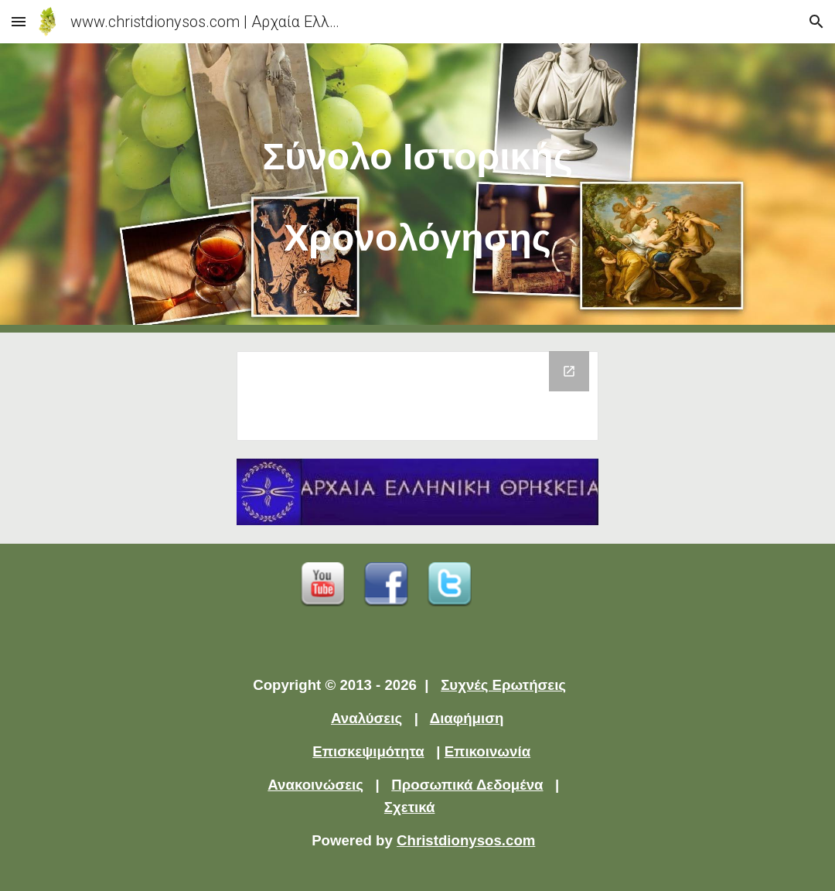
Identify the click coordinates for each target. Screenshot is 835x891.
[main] (417, 188)
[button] (18, 21)
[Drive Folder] (417, 396)
